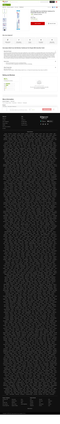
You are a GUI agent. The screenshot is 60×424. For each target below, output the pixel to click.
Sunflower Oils (5, 399)
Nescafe (40, 399)
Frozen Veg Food (6, 405)
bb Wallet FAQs (24, 121)
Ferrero (40, 405)
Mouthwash (14, 102)
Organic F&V (5, 402)
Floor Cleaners (5, 404)
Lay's (49, 405)
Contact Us (23, 119)
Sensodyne (33, 9)
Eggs (22, 402)
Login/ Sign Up (52, 2)
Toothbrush (20, 102)
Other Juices (14, 404)
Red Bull (31, 400)
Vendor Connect (24, 124)
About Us (4, 118)
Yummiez (31, 402)
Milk (3, 400)
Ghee (22, 399)
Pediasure (50, 400)
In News (4, 119)
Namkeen (13, 402)
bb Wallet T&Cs (24, 123)
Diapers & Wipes (15, 405)
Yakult (49, 402)
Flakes (22, 400)
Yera (40, 402)
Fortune (49, 404)
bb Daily (4, 128)
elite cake (41, 400)
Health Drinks (14, 400)
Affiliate (4, 124)
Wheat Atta (14, 399)
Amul (31, 399)
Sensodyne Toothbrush (12, 106)
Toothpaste (25, 102)
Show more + (30, 408)
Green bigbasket (6, 121)
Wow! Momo (41, 404)
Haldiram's (32, 405)
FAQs (22, 118)
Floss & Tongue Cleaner (7, 102)
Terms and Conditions (6, 126)
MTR (49, 399)
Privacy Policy (5, 123)
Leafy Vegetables (24, 404)
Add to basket (38, 23)
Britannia (31, 404)
